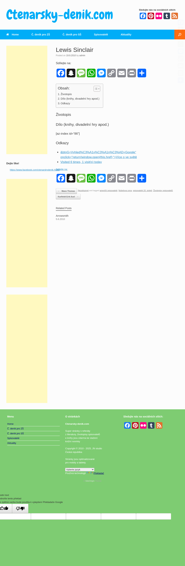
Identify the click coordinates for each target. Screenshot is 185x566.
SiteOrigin (89, 481)
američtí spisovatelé (108, 190)
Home (12, 34)
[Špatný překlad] (20, 508)
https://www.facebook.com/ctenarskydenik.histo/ (35, 169)
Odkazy (65, 103)
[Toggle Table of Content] (95, 89)
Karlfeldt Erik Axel (68, 196)
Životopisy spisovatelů (163, 190)
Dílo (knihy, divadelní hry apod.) (80, 98)
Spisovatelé (101, 34)
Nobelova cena (125, 190)
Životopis (66, 94)
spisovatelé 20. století (142, 190)
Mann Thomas (66, 191)
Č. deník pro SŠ (72, 34)
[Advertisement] (26, 100)
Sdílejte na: (62, 169)
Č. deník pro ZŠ (40, 34)
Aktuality (126, 34)
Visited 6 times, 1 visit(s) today (81, 162)
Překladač (95, 473)
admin (82, 55)
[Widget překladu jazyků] (79, 469)
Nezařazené (83, 190)
